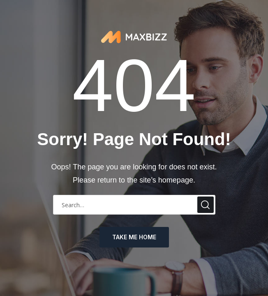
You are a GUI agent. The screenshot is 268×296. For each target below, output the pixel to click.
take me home (134, 237)
